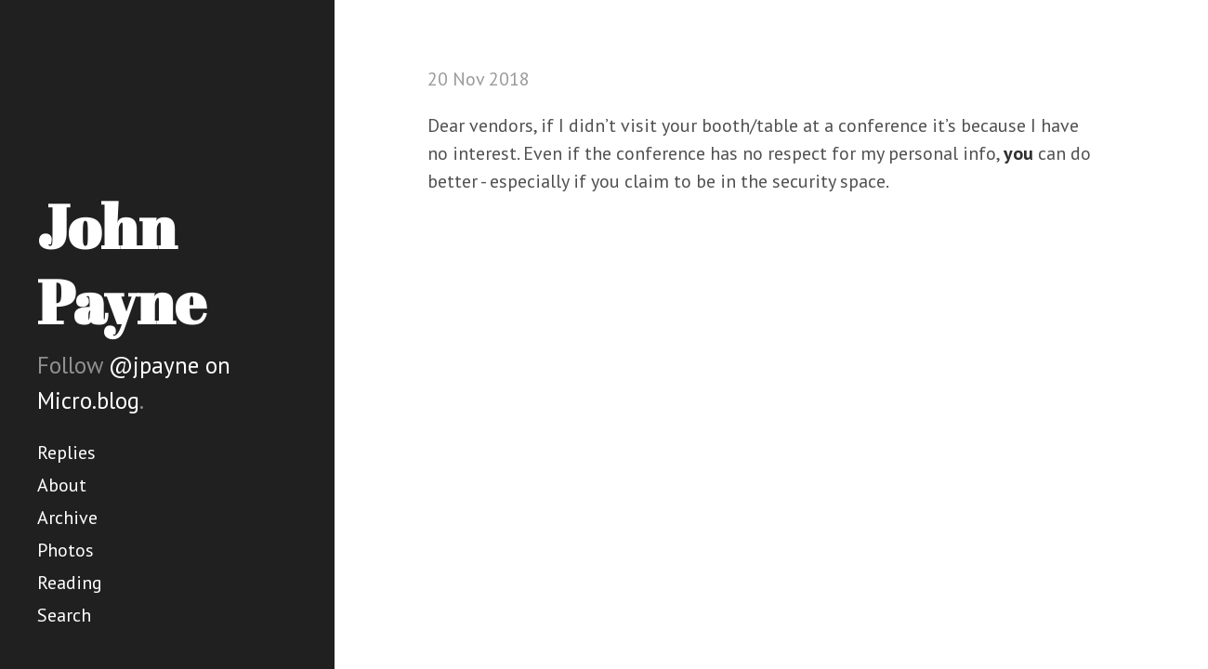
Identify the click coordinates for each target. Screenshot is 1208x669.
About (61, 485)
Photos (65, 550)
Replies (66, 452)
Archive (67, 517)
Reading (69, 583)
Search (64, 615)
